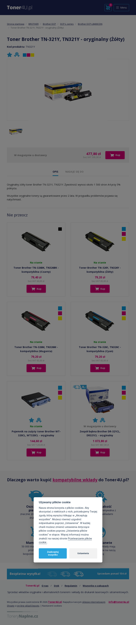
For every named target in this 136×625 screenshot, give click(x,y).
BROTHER (34, 24)
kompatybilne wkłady (75, 480)
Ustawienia (83, 553)
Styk (56, 585)
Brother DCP (49, 24)
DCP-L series (67, 24)
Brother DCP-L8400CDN (90, 24)
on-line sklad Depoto (28, 605)
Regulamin (71, 585)
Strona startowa (15, 24)
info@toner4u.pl (119, 602)
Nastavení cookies (52, 605)
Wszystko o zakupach (96, 585)
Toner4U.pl (55, 602)
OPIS (55, 171)
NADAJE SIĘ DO (74, 171)
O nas (45, 585)
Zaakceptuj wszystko (53, 553)
